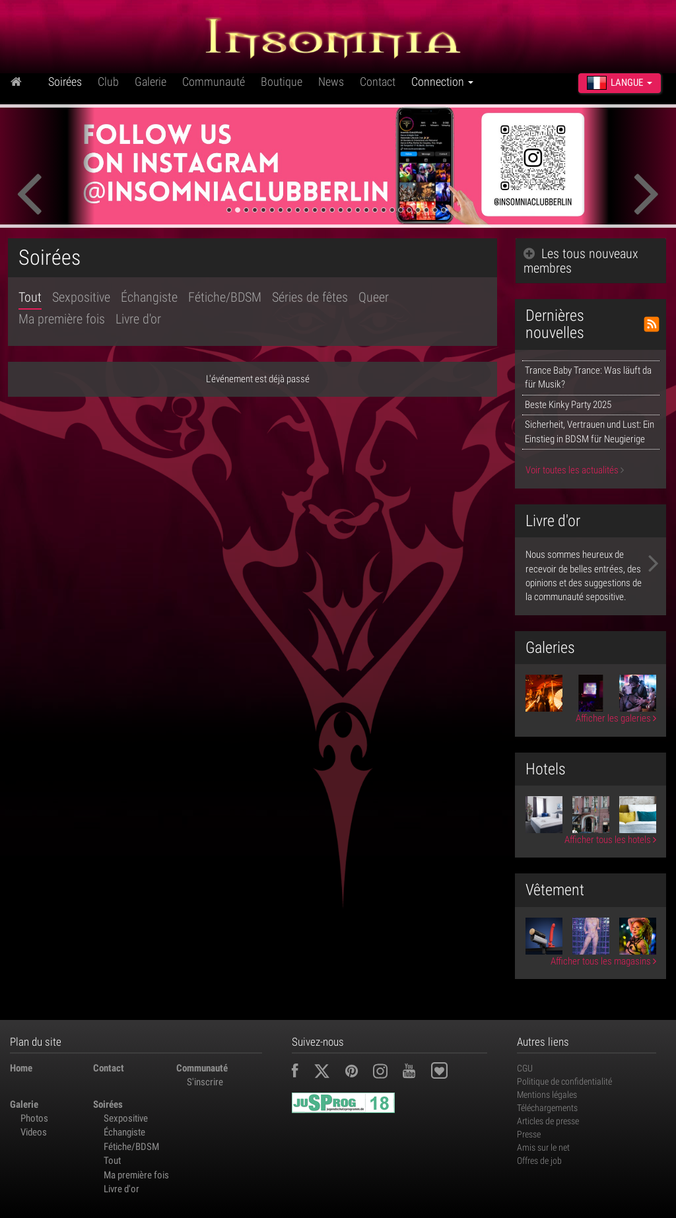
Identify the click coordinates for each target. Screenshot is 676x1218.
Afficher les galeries (616, 718)
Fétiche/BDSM (224, 297)
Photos (34, 1118)
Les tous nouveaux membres (581, 261)
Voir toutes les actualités (574, 470)
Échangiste (149, 297)
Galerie (150, 81)
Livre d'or (138, 319)
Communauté (213, 81)
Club (108, 81)
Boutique (281, 81)
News (331, 81)
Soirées (65, 81)
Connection (442, 81)
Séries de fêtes (310, 297)
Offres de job (539, 1160)
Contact (377, 81)
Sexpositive (81, 297)
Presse (529, 1134)
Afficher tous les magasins (603, 961)
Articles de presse (548, 1121)
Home (21, 1068)
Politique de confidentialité (564, 1081)
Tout (30, 297)
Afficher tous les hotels (610, 840)
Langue (619, 82)
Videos (33, 1132)
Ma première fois (61, 319)
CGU (525, 1068)
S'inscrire (205, 1082)
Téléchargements (547, 1107)
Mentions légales (547, 1094)
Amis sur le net (543, 1147)
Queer (373, 297)
